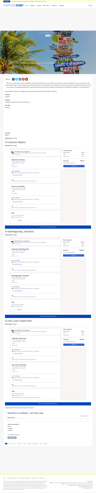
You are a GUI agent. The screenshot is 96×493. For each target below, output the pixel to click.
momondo (62, 483)
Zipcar (91, 488)
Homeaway (88, 487)
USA (26, 5)
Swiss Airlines (90, 484)
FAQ (4, 478)
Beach (9, 444)
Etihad (77, 484)
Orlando (48, 35)
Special (54, 5)
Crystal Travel (80, 483)
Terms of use (35, 478)
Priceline (54, 483)
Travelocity (90, 485)
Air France (67, 484)
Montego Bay (35, 444)
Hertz (89, 488)
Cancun (14, 444)
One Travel (87, 483)
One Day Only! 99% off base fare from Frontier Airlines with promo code (29, 1)
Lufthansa (85, 484)
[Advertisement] (48, 19)
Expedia (66, 483)
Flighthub (58, 483)
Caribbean (19, 444)
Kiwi (84, 483)
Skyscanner (70, 483)
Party (41, 444)
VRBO (91, 487)
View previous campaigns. (14, 435)
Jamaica (25, 444)
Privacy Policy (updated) (24, 478)
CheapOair (75, 483)
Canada (32, 5)
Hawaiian (81, 484)
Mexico (29, 444)
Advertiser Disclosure (12, 478)
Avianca (70, 484)
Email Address (12, 418)
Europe (39, 5)
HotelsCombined (84, 485)
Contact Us (42, 478)
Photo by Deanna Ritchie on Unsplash (23, 408)
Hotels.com (79, 485)
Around (61, 5)
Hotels (46, 5)
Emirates (74, 484)
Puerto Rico (45, 444)
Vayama (91, 483)
